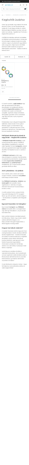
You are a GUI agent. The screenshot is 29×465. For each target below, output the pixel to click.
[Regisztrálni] (20, 5)
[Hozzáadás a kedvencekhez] (2, 91)
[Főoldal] (2, 15)
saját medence (18, 103)
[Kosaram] (26, 5)
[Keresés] (4, 9)
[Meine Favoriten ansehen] (23, 5)
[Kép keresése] (25, 9)
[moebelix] (9, 5)
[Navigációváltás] (2, 5)
